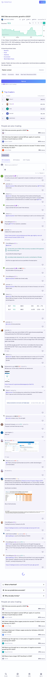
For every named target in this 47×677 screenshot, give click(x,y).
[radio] (33, 23)
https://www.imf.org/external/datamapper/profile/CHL (19, 384)
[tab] (5, 160)
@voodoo (8, 324)
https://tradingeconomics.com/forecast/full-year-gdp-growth (22, 565)
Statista (6, 54)
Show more (5, 155)
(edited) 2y (24, 366)
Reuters (6, 50)
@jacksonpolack (10, 186)
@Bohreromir (9, 392)
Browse (5, 675)
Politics (4, 74)
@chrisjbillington (10, 536)
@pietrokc (8, 196)
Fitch (5, 52)
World (17, 74)
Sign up (42, 2)
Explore (17, 675)
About (29, 675)
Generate (41, 70)
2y (17, 176)
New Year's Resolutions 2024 (28, 74)
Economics (11, 74)
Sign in (41, 675)
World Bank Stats (9, 59)
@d (7, 462)
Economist (7, 57)
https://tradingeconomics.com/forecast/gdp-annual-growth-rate (22, 528)
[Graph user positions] (29, 23)
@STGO (40, 186)
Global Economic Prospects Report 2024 (32, 480)
